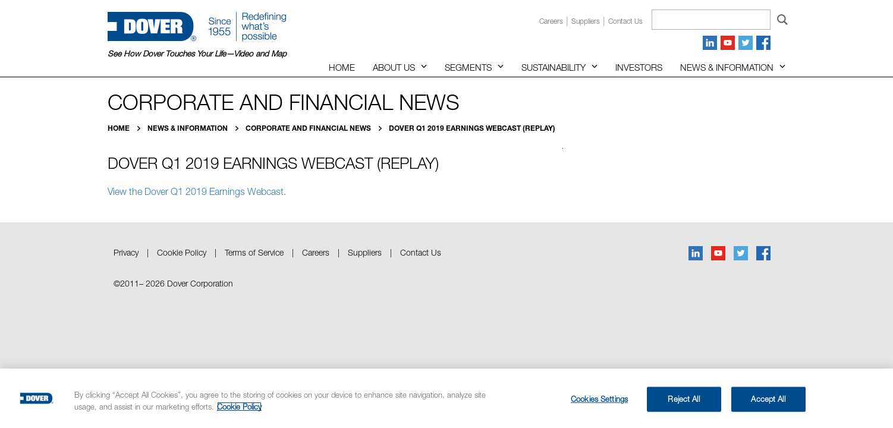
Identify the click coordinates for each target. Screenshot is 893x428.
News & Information (726, 67)
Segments (468, 67)
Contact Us (420, 252)
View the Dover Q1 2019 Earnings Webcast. (198, 191)
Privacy (126, 252)
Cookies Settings (599, 399)
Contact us (625, 21)
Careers (551, 21)
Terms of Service (254, 252)
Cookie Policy (181, 252)
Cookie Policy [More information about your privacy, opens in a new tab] (239, 406)
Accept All (768, 399)
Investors (638, 67)
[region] (446, 398)
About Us (394, 67)
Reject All (683, 399)
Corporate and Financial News (309, 128)
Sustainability (553, 67)
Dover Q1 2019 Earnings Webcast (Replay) (472, 128)
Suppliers (585, 21)
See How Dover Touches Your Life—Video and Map (197, 53)
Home (342, 67)
